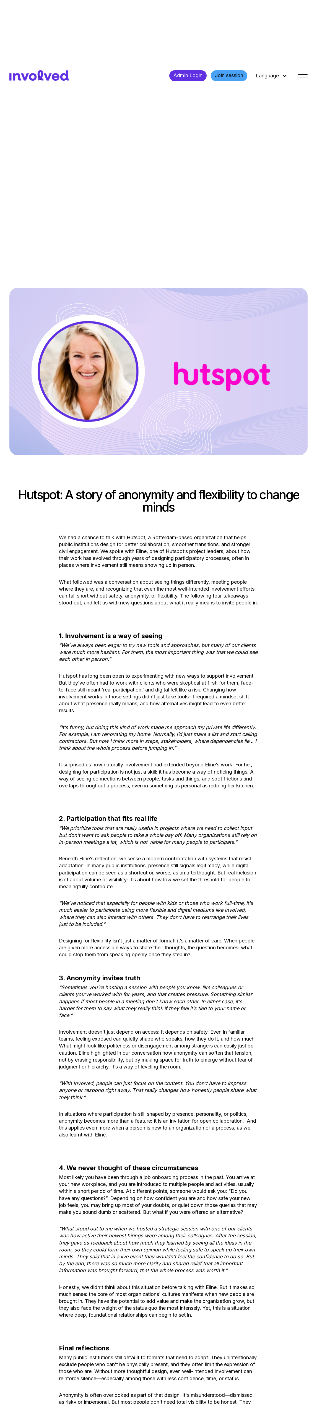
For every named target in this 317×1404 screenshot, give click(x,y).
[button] (271, 75)
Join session (229, 75)
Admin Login (187, 75)
